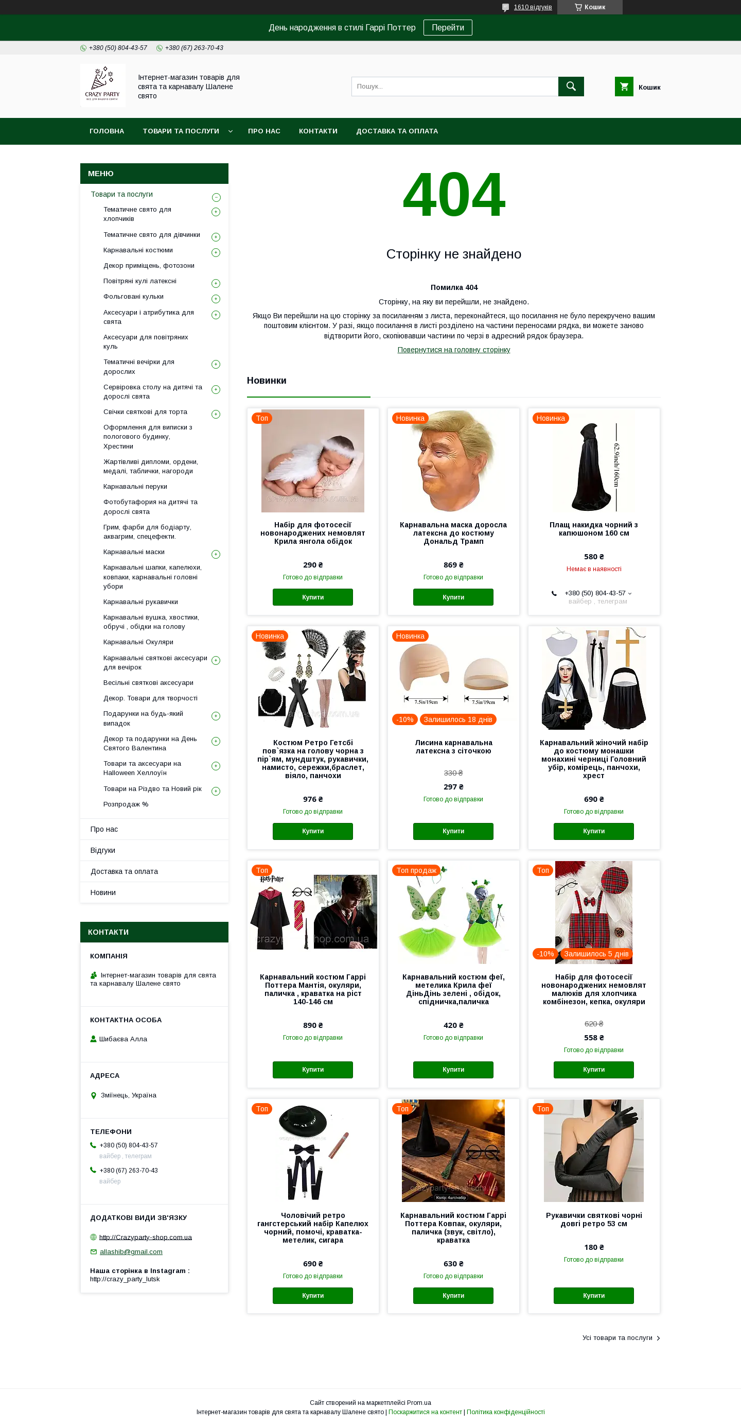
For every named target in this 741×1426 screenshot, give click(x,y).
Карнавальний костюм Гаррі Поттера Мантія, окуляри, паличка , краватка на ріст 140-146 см (313, 989)
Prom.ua (419, 1402)
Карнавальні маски (134, 552)
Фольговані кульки (133, 296)
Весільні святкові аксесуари (148, 682)
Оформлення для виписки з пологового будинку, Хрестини (147, 436)
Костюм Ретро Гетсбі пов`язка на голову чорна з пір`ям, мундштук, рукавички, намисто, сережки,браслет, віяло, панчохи (312, 759)
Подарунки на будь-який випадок (143, 718)
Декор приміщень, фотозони (149, 265)
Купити (313, 597)
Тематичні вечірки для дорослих (138, 366)
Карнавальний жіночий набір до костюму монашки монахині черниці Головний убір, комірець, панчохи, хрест (594, 759)
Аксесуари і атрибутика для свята (148, 316)
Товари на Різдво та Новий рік (152, 789)
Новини (103, 892)
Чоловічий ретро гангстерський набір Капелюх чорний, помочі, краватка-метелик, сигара (312, 1227)
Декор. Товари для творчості (150, 698)
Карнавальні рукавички (140, 602)
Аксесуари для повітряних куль (145, 341)
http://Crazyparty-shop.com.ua (145, 1237)
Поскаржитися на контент (425, 1412)
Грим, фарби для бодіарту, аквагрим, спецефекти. (147, 531)
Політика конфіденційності (506, 1412)
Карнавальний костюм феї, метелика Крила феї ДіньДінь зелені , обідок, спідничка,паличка (453, 989)
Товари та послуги (181, 131)
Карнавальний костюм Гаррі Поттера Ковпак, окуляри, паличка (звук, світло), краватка (453, 1227)
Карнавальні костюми (138, 250)
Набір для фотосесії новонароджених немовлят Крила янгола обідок (312, 533)
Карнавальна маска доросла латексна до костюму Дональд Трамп (453, 533)
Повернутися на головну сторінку (454, 350)
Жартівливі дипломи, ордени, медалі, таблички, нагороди (150, 466)
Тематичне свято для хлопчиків (137, 213)
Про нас (264, 131)
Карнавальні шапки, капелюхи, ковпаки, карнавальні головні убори (152, 576)
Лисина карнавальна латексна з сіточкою (453, 746)
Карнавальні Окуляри (138, 642)
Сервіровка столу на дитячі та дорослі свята (152, 391)
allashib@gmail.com (131, 1252)
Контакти (318, 131)
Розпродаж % (126, 804)
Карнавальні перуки (135, 486)
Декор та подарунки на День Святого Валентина (150, 743)
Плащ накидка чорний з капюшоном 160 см (594, 529)
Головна (107, 131)
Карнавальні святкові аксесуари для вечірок (155, 662)
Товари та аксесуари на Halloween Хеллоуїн (142, 768)
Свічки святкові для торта (145, 412)
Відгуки (103, 850)
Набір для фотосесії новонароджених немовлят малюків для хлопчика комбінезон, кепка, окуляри (593, 989)
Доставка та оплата (397, 131)
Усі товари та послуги (617, 1338)
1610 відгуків (533, 7)
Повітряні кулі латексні (140, 281)
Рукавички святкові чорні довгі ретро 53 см (594, 1219)
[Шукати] (571, 86)
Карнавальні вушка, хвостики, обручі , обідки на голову (151, 621)
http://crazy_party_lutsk (125, 1279)
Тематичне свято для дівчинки (151, 234)
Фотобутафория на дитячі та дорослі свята (150, 506)
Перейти (448, 27)
